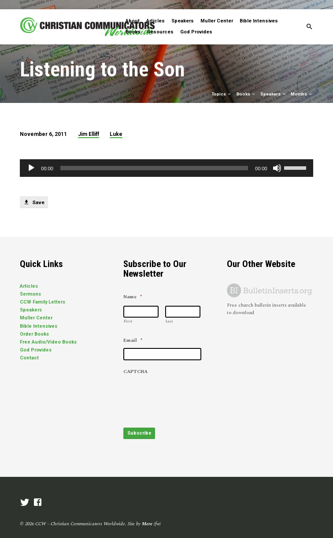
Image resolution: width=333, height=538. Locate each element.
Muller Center (216, 12)
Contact (29, 348)
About (133, 12)
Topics (221, 84)
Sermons (30, 285)
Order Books (34, 325)
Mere (147, 514)
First (128, 312)
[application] (166, 159)
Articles (155, 12)
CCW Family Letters (42, 293)
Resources (160, 23)
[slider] (154, 159)
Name (132, 288)
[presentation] (190, 387)
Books (133, 23)
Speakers (182, 12)
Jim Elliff (88, 125)
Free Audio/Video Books (48, 333)
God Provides (196, 23)
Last (169, 312)
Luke (116, 125)
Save (33, 193)
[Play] (31, 158)
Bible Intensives (259, 12)
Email (132, 331)
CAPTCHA (135, 362)
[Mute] (277, 158)
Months (302, 84)
